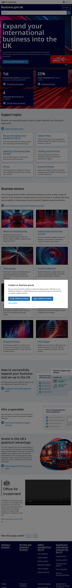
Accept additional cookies (19, 298)
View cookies (12, 303)
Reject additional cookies (42, 298)
